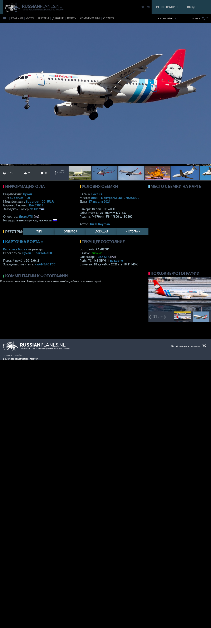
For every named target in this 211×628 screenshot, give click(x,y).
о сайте (108, 18)
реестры (43, 18)
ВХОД (191, 7)
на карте (116, 260)
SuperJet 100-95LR (40, 201)
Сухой (27, 194)
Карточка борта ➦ (24, 241)
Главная (17, 18)
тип (42, 209)
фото (30, 18)
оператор (70, 231)
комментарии (90, 18)
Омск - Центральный (116, 198)
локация (101, 231)
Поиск (198, 18)
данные (58, 18)
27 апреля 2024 (99, 201)
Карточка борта (15, 249)
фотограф (133, 231)
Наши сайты (165, 18)
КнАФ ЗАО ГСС (45, 264)
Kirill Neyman (100, 224)
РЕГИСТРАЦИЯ (166, 7)
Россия (96, 194)
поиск (71, 18)
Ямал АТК (26, 216)
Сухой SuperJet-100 (37, 253)
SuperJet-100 (20, 198)
